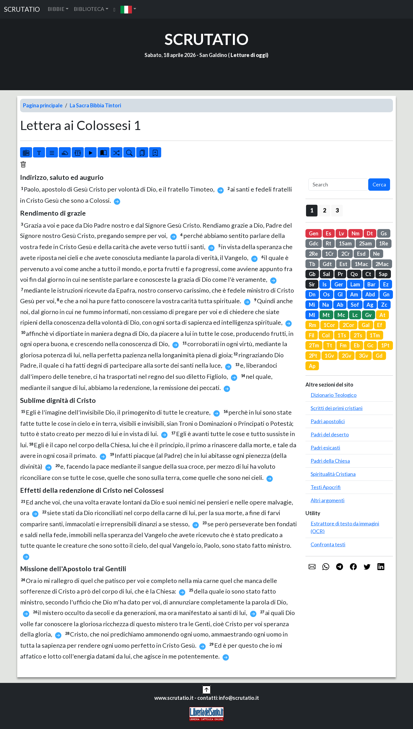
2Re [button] (313, 254)
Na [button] (325, 305)
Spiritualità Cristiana (333, 474)
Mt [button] (326, 315)
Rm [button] (312, 325)
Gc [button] (370, 345)
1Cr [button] (329, 254)
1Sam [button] (345, 243)
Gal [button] (366, 325)
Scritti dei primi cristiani (337, 408)
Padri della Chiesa (330, 461)
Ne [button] (376, 254)
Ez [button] (386, 284)
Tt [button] (329, 345)
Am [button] (354, 294)
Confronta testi (328, 544)
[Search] (338, 184)
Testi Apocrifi (326, 487)
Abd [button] (370, 294)
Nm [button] (355, 233)
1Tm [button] (375, 335)
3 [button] (337, 210)
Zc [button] (384, 305)
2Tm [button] (314, 345)
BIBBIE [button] (56, 9)
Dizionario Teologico (333, 395)
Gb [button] (312, 274)
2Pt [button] (313, 355)
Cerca (379, 184)
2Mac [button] (382, 264)
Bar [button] (371, 284)
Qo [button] (354, 274)
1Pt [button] (385, 345)
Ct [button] (368, 274)
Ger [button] (338, 284)
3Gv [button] (363, 355)
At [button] (382, 315)
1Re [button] (383, 243)
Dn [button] (312, 294)
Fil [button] (311, 335)
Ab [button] (340, 305)
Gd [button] (379, 355)
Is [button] (324, 284)
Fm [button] (343, 345)
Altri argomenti (327, 500)
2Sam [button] (365, 243)
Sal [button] (326, 274)
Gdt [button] (327, 264)
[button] (128, 9)
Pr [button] (340, 274)
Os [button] (326, 294)
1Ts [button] (342, 335)
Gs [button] (384, 233)
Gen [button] (313, 233)
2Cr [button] (345, 254)
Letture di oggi (249, 55)
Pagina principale (43, 105)
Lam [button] (355, 284)
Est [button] (343, 264)
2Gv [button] (346, 355)
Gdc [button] (313, 243)
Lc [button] (355, 315)
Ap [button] (312, 366)
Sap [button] (383, 274)
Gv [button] (368, 315)
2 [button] (324, 210)
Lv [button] (341, 233)
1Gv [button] (329, 355)
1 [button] (311, 210)
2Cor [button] (348, 325)
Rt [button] (328, 243)
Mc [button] (341, 315)
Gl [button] (340, 294)
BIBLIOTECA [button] (89, 9)
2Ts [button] (358, 335)
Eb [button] (357, 345)
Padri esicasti (325, 447)
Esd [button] (361, 254)
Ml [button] (312, 315)
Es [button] (328, 233)
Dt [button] (370, 233)
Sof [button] (355, 305)
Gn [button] (386, 294)
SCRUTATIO (22, 9)
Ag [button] (370, 305)
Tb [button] (312, 264)
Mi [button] (312, 305)
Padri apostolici (328, 421)
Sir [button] (312, 284)
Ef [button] (379, 325)
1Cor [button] (329, 325)
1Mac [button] (361, 264)
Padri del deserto (330, 434)
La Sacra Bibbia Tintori (95, 105)
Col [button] (326, 335)
